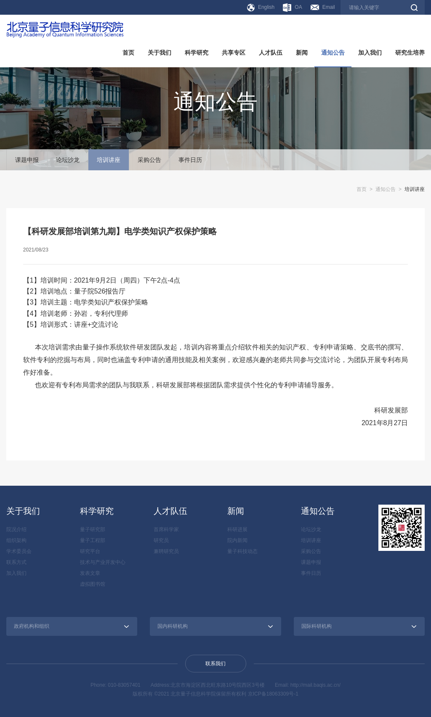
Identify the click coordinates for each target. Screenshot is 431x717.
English (260, 7)
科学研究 (196, 52)
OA (292, 7)
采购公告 (149, 159)
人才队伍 (270, 52)
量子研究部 (92, 529)
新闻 (302, 52)
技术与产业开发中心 (102, 562)
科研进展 (237, 529)
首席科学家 (166, 529)
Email (323, 7)
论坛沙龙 (68, 159)
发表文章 (90, 573)
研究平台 (90, 551)
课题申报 (27, 159)
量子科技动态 (242, 551)
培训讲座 (108, 159)
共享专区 (233, 52)
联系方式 (16, 562)
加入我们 (370, 52)
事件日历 (190, 159)
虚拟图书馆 (92, 584)
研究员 (161, 540)
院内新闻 (237, 540)
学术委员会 (19, 551)
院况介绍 (16, 529)
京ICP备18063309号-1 (273, 694)
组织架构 (16, 540)
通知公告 (333, 52)
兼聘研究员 (166, 551)
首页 (128, 52)
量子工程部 (92, 540)
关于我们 (159, 52)
